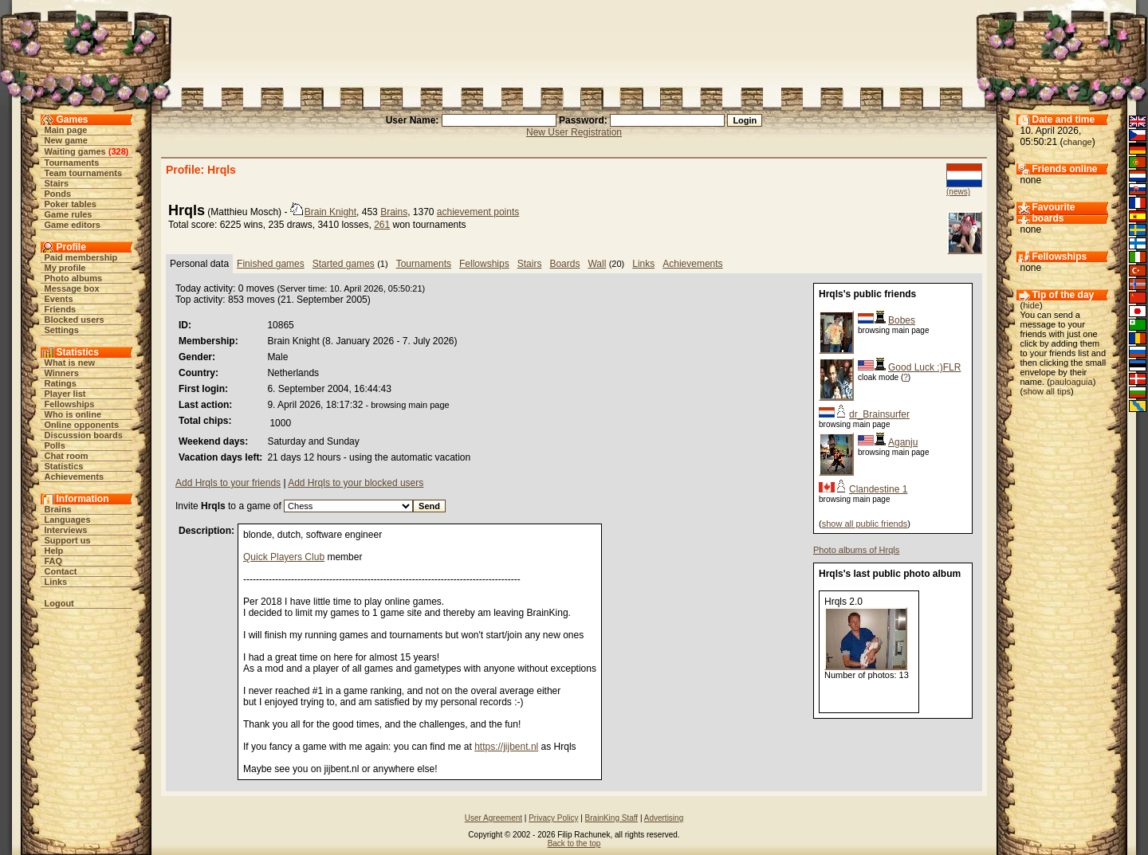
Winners (62, 373)
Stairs (57, 183)
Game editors (72, 224)
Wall (597, 263)
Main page (66, 130)
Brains (58, 509)
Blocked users (74, 319)
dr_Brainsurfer (879, 414)
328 (118, 151)
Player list (65, 393)
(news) (958, 191)
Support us (68, 540)
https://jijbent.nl (506, 746)
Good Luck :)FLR (924, 367)
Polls (55, 445)
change (1077, 142)
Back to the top (574, 843)
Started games (344, 263)
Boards (564, 263)
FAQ (54, 561)
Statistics (64, 466)
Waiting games (75, 151)
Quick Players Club (283, 557)
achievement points (478, 212)
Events (59, 299)
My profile (65, 268)
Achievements (74, 476)
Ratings (61, 383)
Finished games (271, 263)
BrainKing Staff (612, 818)
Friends (61, 309)
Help (54, 550)
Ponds (58, 193)
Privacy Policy (553, 818)
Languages (68, 519)
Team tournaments (84, 173)
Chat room (66, 456)
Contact (61, 571)
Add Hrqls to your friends (228, 482)
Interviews (66, 530)
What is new (70, 362)
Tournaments (72, 162)
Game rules (68, 214)
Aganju (903, 442)
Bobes (901, 320)
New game (66, 140)
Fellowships (70, 404)
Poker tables (70, 204)
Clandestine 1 (878, 489)
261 (382, 224)
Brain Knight (330, 212)
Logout (59, 603)
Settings (62, 330)
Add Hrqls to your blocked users (355, 482)
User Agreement (493, 818)
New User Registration (574, 132)
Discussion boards (84, 435)
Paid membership (81, 257)
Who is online (73, 414)
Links (56, 581)
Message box (72, 288)
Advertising (663, 818)
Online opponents (82, 424)
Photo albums (74, 278)
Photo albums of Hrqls (856, 550)
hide (1031, 305)
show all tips (1047, 391)
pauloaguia (1071, 381)
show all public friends (865, 523)
